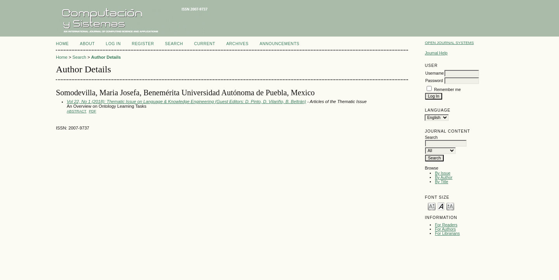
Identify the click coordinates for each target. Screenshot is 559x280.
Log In (113, 44)
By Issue (442, 173)
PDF (92, 111)
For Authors (445, 229)
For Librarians (447, 233)
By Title (441, 182)
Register (143, 44)
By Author (443, 177)
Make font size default (441, 205)
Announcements (280, 44)
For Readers (446, 225)
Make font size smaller (432, 205)
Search (174, 44)
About (87, 44)
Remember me (447, 90)
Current (204, 44)
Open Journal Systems (449, 42)
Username (434, 73)
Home (62, 44)
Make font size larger (450, 205)
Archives (237, 44)
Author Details (106, 57)
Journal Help (436, 53)
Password (434, 81)
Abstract (77, 111)
